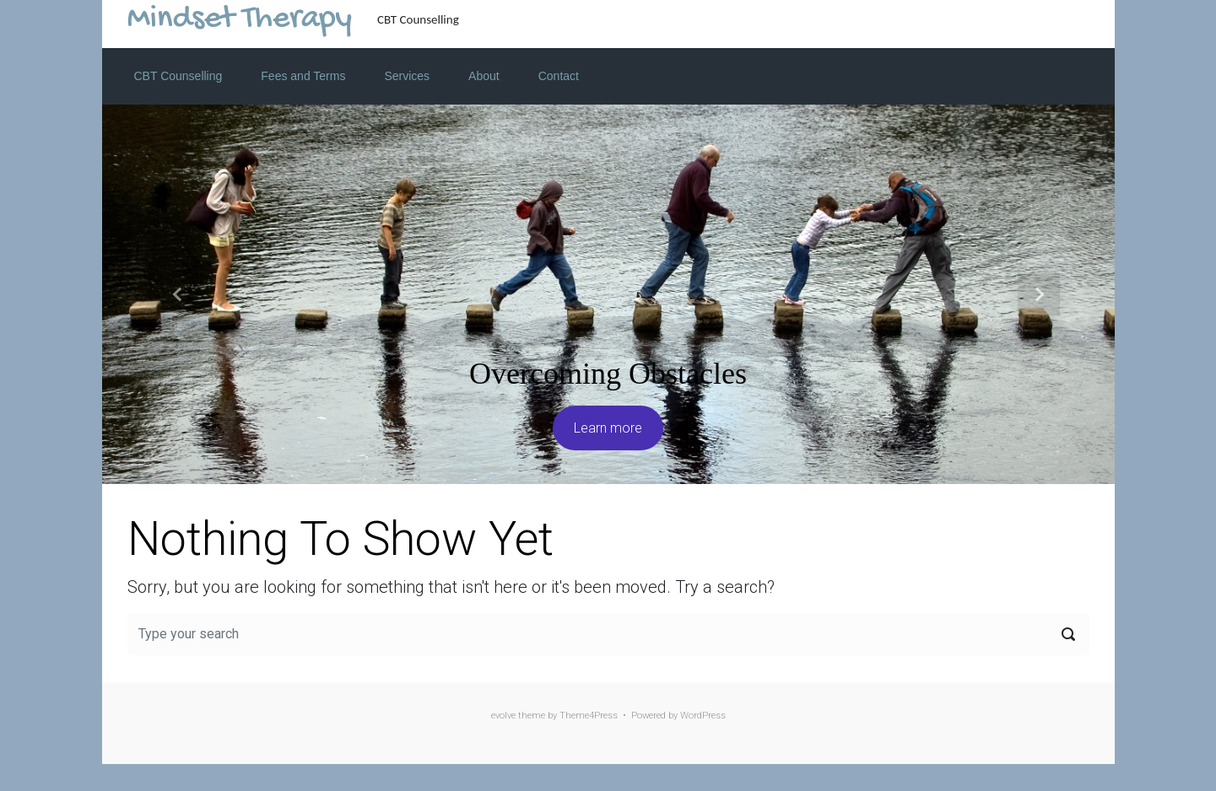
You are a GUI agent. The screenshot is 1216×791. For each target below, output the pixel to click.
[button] (178, 294)
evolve (503, 715)
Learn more (608, 428)
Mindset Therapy (239, 19)
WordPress (703, 715)
